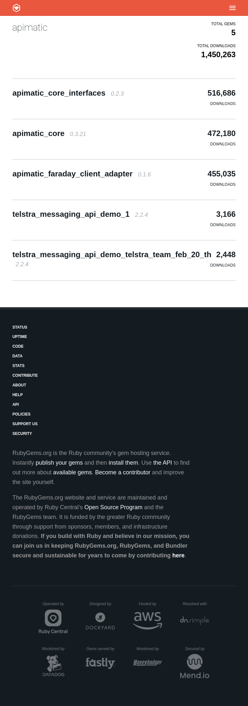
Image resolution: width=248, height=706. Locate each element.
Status (19, 327)
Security (22, 433)
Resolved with (196, 604)
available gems (72, 472)
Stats (18, 366)
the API (162, 462)
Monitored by (55, 649)
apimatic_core (49, 133)
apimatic (29, 27)
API (15, 404)
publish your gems (59, 462)
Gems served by (100, 649)
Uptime (19, 336)
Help (17, 395)
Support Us (24, 424)
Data (17, 356)
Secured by (197, 649)
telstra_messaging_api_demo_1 (80, 214)
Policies (21, 414)
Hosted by (150, 604)
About (19, 385)
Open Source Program (113, 507)
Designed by (102, 604)
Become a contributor (122, 472)
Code (18, 346)
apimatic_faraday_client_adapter (81, 173)
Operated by (55, 606)
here (178, 555)
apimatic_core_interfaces (68, 93)
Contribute (25, 375)
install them (123, 462)
